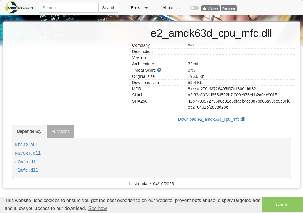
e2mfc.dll (26, 162)
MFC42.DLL (26, 145)
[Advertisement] (67, 63)
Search (108, 7)
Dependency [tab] (29, 131)
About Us (171, 7)
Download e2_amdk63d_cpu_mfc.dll (211, 119)
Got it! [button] (282, 205)
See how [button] (97, 208)
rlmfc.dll (26, 170)
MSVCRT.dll (28, 153)
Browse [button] (139, 7)
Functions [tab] (60, 131)
